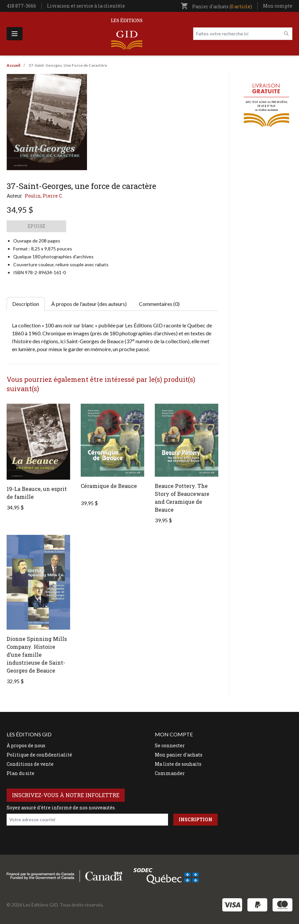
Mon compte (277, 6)
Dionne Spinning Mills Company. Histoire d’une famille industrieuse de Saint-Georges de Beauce (37, 654)
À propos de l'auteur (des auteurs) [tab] (89, 304)
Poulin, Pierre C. (44, 196)
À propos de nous (26, 745)
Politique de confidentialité (39, 755)
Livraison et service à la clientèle (86, 6)
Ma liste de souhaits (178, 764)
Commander (170, 773)
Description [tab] (25, 304)
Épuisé (36, 226)
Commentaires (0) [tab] (159, 304)
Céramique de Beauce (109, 485)
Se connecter (170, 745)
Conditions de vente (30, 764)
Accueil (13, 65)
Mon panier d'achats (178, 755)
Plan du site (20, 773)
